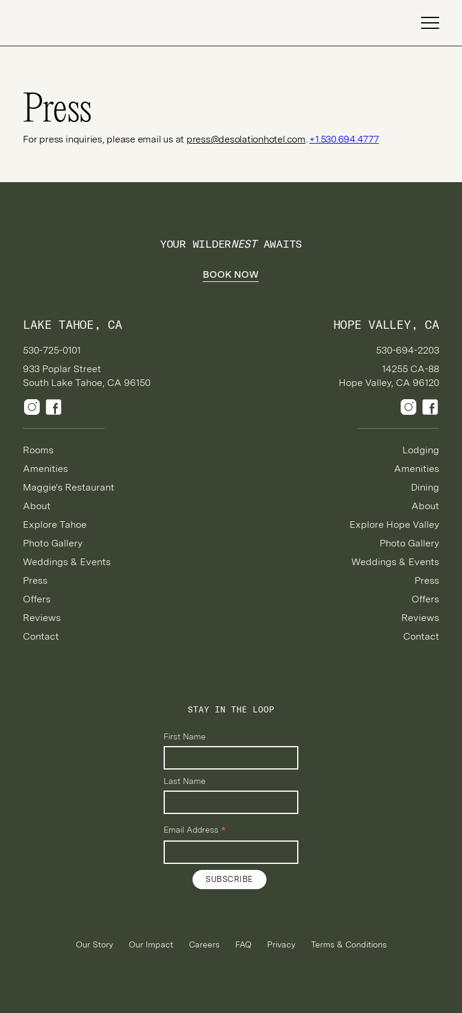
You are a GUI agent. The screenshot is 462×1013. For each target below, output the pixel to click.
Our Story (94, 944)
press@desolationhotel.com (246, 139)
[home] (65, 23)
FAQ (243, 944)
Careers (204, 944)
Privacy (281, 944)
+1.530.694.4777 (343, 139)
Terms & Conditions (349, 944)
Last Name (185, 781)
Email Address (195, 830)
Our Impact (151, 944)
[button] (424, 23)
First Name (185, 736)
